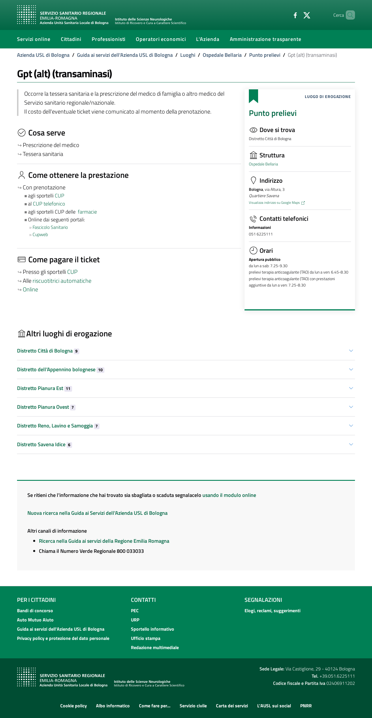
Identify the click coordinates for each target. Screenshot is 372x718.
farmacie (87, 212)
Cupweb (40, 234)
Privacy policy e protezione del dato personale (63, 638)
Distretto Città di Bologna (48, 351)
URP (135, 619)
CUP (60, 195)
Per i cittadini (36, 599)
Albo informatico (113, 705)
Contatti (143, 599)
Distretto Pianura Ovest (46, 407)
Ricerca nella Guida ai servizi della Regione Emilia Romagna (104, 541)
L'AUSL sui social (274, 705)
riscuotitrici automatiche (62, 280)
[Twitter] (297, 14)
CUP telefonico (49, 204)
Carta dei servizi (232, 705)
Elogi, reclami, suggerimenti (272, 610)
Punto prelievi (264, 55)
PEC (135, 610)
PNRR (306, 705)
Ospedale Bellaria (222, 55)
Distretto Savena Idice (44, 444)
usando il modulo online (229, 495)
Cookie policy (73, 705)
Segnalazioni (263, 599)
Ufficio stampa (145, 638)
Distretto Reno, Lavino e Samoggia (58, 425)
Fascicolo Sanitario (50, 227)
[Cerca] (348, 15)
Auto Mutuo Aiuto (35, 619)
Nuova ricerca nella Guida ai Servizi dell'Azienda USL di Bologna (97, 513)
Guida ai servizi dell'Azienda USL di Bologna (125, 55)
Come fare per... (154, 705)
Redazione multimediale (155, 647)
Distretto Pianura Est (44, 388)
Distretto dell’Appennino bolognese (60, 369)
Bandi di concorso (35, 610)
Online (30, 289)
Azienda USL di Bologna (43, 55)
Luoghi (187, 55)
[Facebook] (285, 14)
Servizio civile (193, 705)
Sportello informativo (152, 628)
